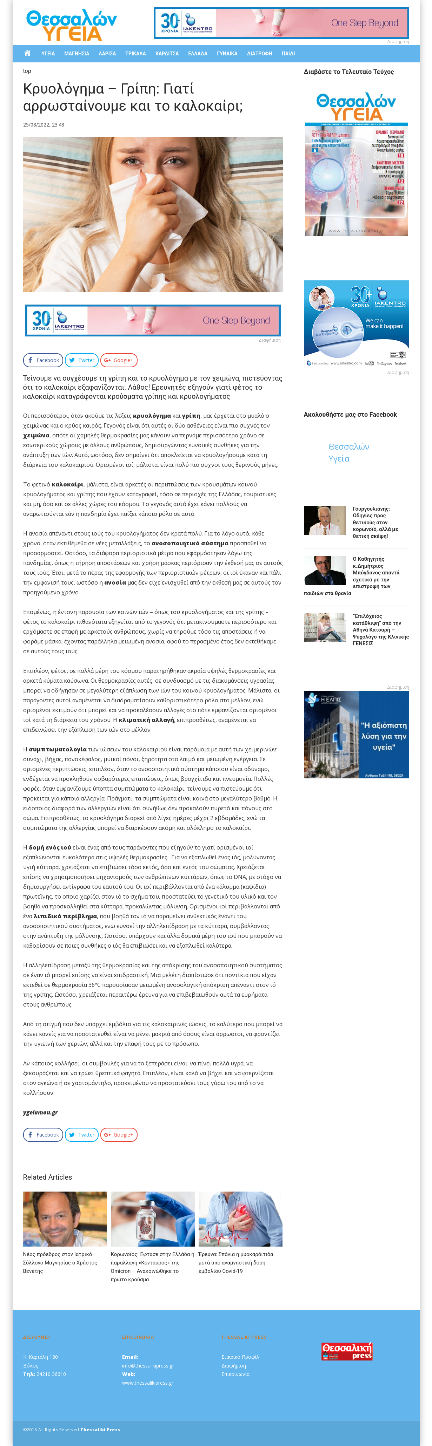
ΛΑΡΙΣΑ (107, 53)
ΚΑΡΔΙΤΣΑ (167, 53)
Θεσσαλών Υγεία (349, 452)
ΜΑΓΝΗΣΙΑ (76, 53)
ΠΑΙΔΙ (288, 53)
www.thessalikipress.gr (147, 1382)
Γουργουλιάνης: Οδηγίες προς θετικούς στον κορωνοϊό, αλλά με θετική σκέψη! (375, 522)
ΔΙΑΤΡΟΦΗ (259, 53)
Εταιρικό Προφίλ (240, 1356)
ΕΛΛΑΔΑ (197, 53)
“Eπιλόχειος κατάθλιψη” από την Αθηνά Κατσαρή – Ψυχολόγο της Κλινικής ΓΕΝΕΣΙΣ (381, 630)
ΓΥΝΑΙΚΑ (227, 53)
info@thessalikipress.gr (148, 1365)
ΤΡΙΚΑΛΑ (135, 53)
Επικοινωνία (235, 1374)
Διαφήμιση (233, 1365)
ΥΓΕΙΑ (48, 53)
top (27, 71)
